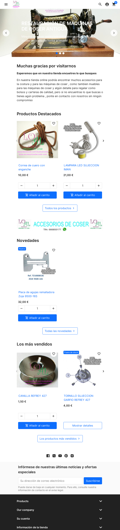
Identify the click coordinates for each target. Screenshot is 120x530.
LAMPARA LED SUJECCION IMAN (81, 167)
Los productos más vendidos (60, 426)
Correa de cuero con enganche (31, 167)
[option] (60, 33)
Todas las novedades (60, 327)
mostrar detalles (82, 413)
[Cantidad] (37, 181)
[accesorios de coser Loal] (60, 53)
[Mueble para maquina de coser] (63, 53)
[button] (100, 4)
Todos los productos (60, 204)
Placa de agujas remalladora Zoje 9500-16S (36, 290)
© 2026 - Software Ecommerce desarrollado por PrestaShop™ (60, 523)
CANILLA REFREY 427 (32, 391)
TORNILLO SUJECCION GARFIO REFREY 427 (78, 393)
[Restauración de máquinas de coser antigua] (57, 53)
